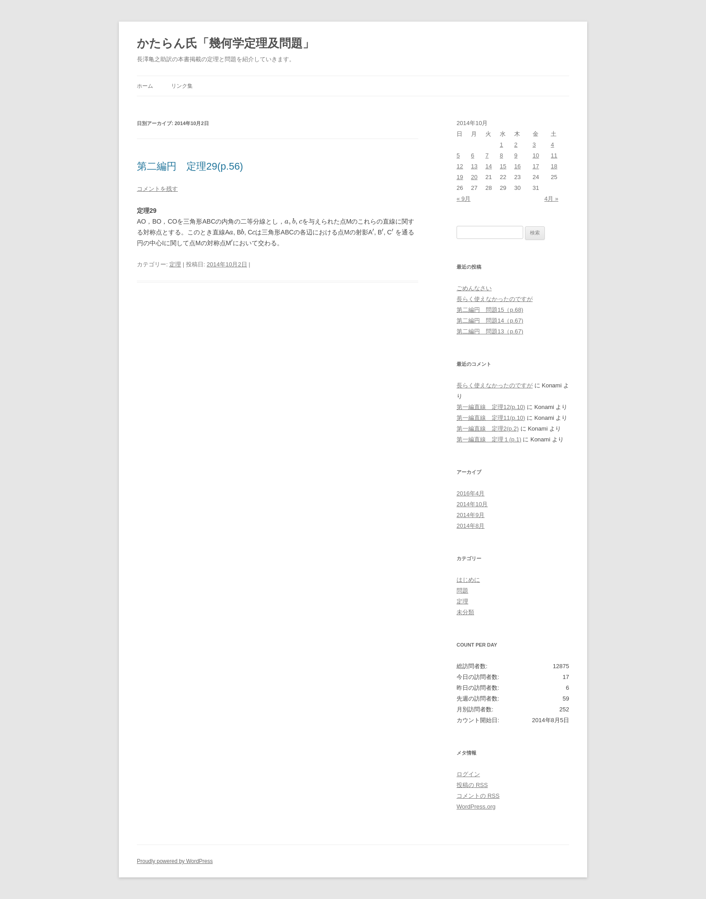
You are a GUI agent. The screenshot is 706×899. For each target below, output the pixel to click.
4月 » (551, 198)
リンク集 (182, 86)
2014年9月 (470, 515)
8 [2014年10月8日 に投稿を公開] (501, 155)
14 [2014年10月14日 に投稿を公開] (488, 166)
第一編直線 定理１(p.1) (489, 439)
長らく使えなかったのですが (495, 299)
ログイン (468, 774)
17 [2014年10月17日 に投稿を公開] (536, 166)
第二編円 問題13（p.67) (490, 331)
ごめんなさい (474, 288)
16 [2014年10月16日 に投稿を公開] (517, 166)
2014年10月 (472, 504)
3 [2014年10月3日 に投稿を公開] (534, 144)
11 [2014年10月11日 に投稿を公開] (554, 155)
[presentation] (293, 222)
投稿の (472, 785)
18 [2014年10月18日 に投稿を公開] (554, 166)
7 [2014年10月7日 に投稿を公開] (487, 155)
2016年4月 (470, 493)
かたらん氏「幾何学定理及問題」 (225, 43)
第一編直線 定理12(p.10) (491, 407)
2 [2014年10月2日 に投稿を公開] (515, 144)
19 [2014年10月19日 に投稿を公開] (460, 177)
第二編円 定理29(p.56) (190, 166)
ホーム (145, 86)
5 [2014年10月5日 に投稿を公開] (458, 155)
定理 (175, 264)
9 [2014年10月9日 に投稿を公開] (515, 155)
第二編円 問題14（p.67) (490, 320)
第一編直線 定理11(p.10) (491, 417)
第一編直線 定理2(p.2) (488, 428)
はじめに (468, 579)
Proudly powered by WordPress (175, 861)
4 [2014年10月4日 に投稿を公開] (552, 144)
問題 (462, 590)
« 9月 (464, 198)
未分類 (465, 612)
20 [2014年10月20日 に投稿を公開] (474, 177)
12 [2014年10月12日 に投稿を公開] (460, 166)
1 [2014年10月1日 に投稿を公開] (501, 144)
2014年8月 (470, 525)
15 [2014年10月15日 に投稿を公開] (503, 166)
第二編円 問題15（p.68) (490, 309)
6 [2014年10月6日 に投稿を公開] (472, 155)
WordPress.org (476, 806)
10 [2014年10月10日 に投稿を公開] (536, 155)
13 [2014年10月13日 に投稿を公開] (474, 166)
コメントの (478, 795)
